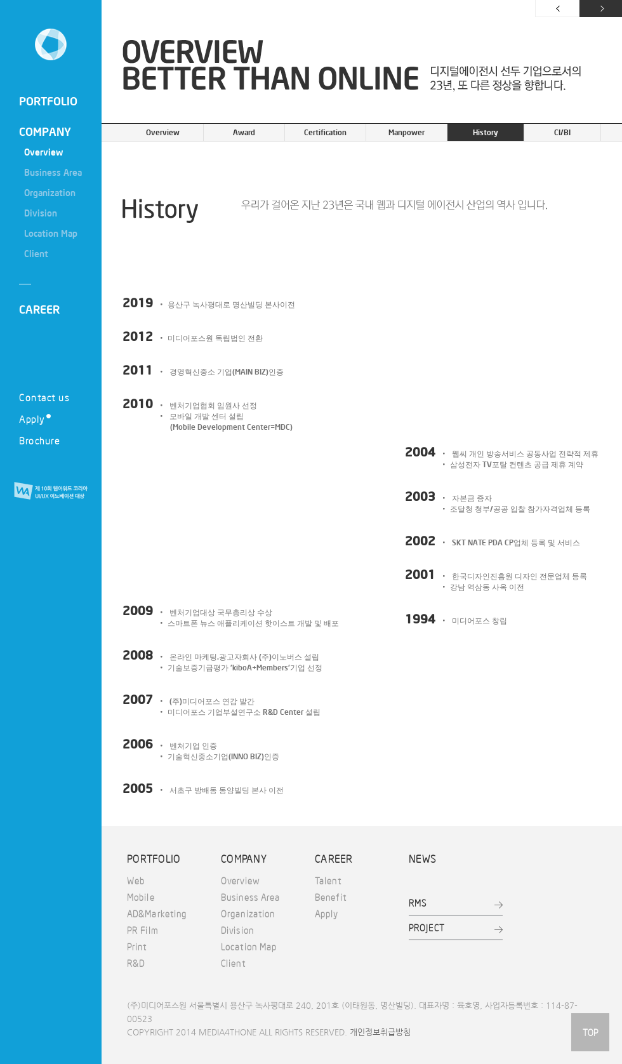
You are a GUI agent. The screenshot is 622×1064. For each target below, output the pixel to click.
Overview (163, 132)
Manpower (406, 132)
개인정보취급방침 (380, 1032)
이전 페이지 (557, 8)
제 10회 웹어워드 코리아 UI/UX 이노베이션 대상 (51, 491)
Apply (35, 419)
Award (244, 132)
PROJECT (427, 927)
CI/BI (562, 132)
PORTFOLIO (48, 101)
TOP (590, 1032)
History (485, 132)
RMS (418, 902)
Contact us (44, 397)
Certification (325, 132)
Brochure (39, 440)
